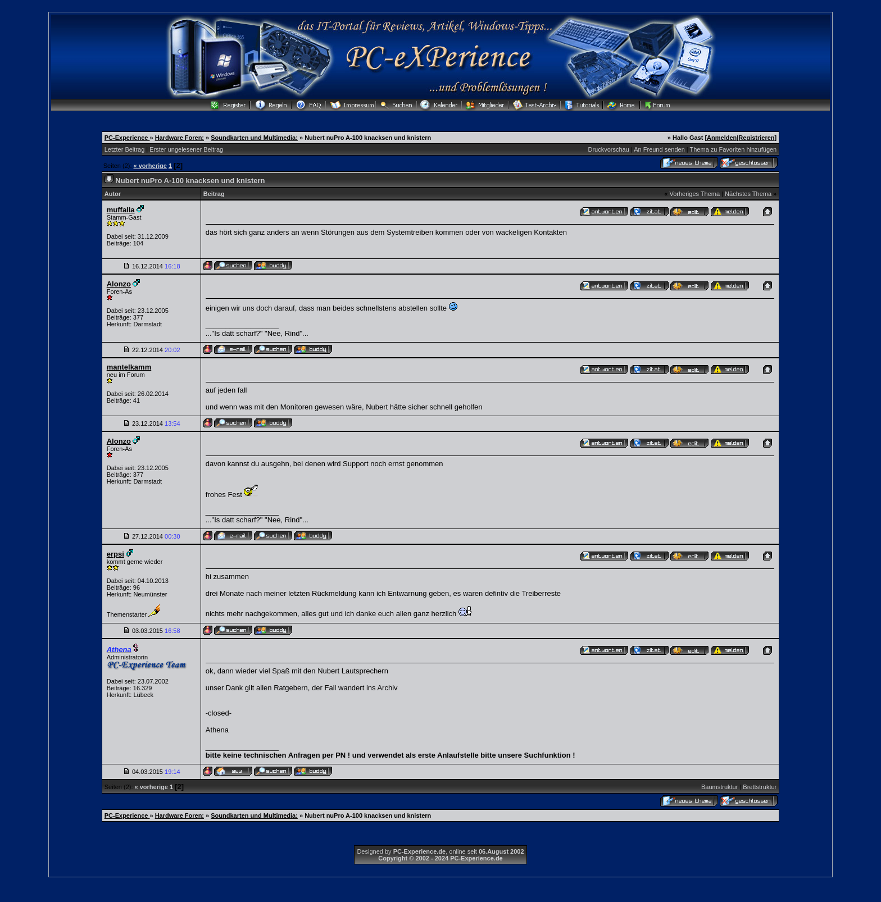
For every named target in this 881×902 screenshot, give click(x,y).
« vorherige (150, 165)
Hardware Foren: (179, 137)
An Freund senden (659, 149)
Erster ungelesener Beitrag (186, 149)
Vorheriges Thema (694, 193)
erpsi (115, 554)
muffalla (121, 210)
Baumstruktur (719, 786)
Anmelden (722, 137)
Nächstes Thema (748, 193)
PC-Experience (127, 137)
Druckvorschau (608, 149)
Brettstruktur (759, 786)
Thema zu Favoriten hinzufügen (733, 149)
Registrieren (756, 137)
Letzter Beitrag (125, 149)
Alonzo (119, 284)
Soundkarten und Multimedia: (254, 137)
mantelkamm (129, 367)
